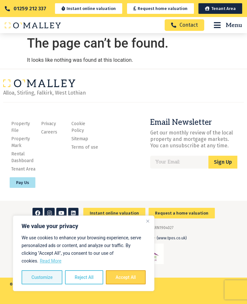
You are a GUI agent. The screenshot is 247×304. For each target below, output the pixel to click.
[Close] (147, 221)
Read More (50, 261)
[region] (83, 253)
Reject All (84, 277)
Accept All (125, 277)
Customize (42, 277)
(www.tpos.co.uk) (172, 238)
